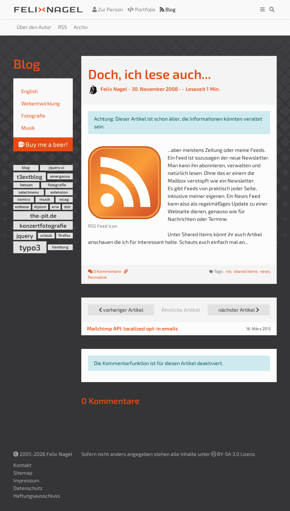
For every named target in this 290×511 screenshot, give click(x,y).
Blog (168, 9)
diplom (40, 206)
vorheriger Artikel (121, 310)
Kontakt (22, 465)
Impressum (26, 480)
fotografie (57, 185)
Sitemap (22, 473)
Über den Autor (34, 27)
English (29, 91)
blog (26, 167)
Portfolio (141, 9)
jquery (24, 235)
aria (55, 206)
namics (23, 199)
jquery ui (56, 167)
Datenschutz (27, 488)
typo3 (29, 247)
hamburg (60, 247)
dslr (67, 206)
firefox (64, 235)
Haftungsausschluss (36, 496)
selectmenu (28, 192)
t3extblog (29, 176)
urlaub (46, 235)
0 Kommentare (105, 271)
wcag (64, 199)
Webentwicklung (40, 103)
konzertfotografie (43, 225)
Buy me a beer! (43, 144)
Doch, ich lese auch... (149, 73)
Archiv (81, 27)
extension (59, 192)
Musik (28, 128)
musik (44, 199)
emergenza (60, 176)
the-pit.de (43, 215)
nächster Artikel (238, 310)
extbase (22, 206)
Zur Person (107, 9)
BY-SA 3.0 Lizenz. (233, 454)
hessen (26, 185)
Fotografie (33, 115)
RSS (62, 27)
